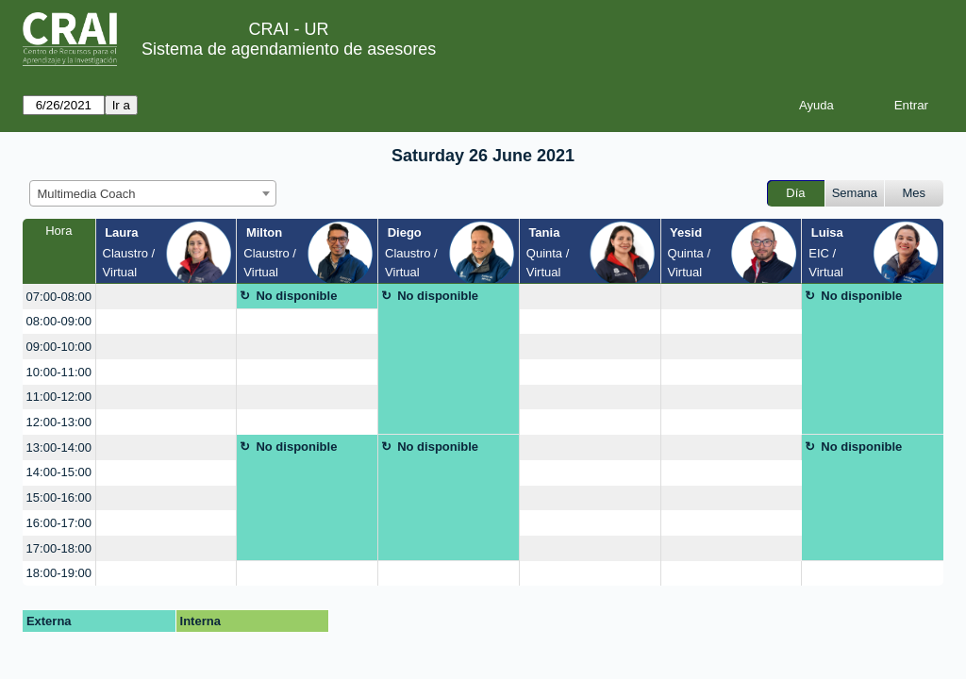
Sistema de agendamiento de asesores (289, 49)
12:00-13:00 (59, 422)
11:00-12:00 (59, 396)
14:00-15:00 (59, 472)
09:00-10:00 (59, 347)
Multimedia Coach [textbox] (87, 194)
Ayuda (816, 105)
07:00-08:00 (59, 297)
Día (795, 193)
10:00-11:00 (59, 372)
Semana (854, 193)
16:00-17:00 (59, 523)
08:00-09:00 (59, 321)
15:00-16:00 (59, 497)
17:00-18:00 (59, 548)
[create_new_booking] (166, 296)
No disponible (296, 296)
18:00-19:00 (59, 573)
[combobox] (152, 193)
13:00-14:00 (59, 447)
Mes (914, 193)
